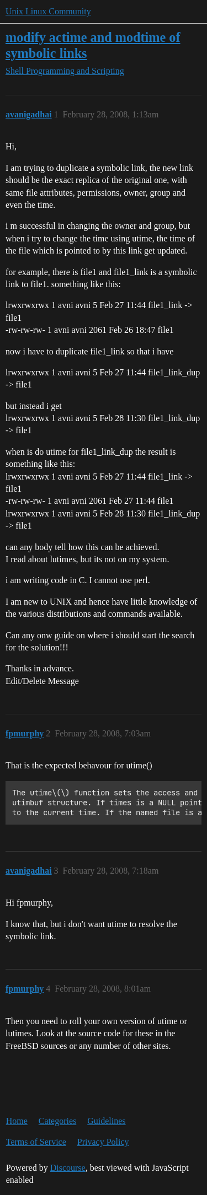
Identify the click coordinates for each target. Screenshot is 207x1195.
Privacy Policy (103, 1141)
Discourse (68, 1167)
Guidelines (106, 1121)
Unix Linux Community (48, 11)
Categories (57, 1121)
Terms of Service (36, 1141)
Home (17, 1121)
